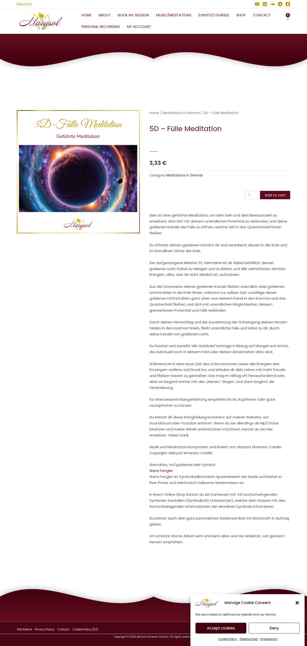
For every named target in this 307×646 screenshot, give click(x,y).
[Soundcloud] (272, 4)
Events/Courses (214, 15)
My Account (139, 26)
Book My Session (133, 15)
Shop (241, 15)
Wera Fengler (161, 470)
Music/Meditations (173, 15)
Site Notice (24, 629)
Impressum (268, 642)
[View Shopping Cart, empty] (287, 21)
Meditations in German (181, 113)
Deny (274, 630)
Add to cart (275, 195)
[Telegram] (280, 4)
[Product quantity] (251, 195)
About (105, 15)
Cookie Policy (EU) (85, 629)
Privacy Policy (44, 629)
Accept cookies (221, 630)
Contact (262, 15)
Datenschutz (249, 642)
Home (86, 15)
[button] (297, 605)
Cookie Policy (227, 642)
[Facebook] (287, 4)
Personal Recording (101, 26)
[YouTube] (257, 4)
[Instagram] (264, 4)
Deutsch (24, 3)
